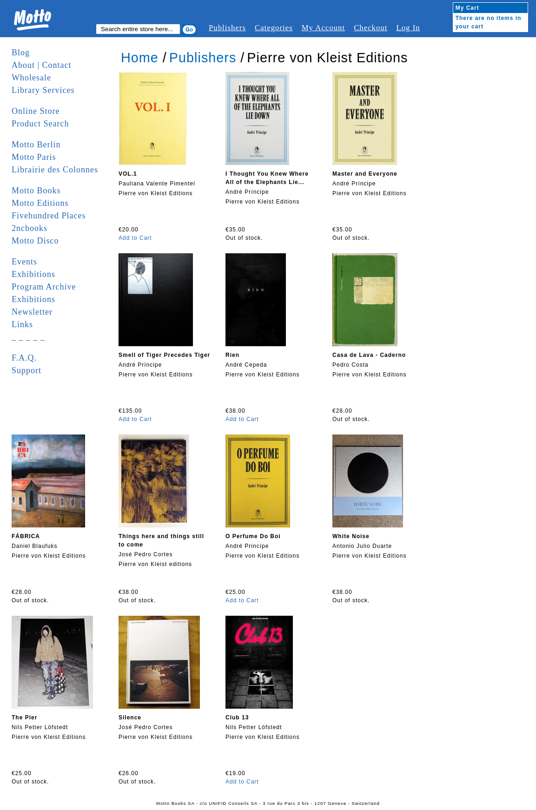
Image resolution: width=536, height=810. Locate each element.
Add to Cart (135, 238)
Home (140, 57)
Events (24, 261)
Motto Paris (34, 157)
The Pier (24, 717)
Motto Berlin (36, 144)
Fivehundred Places (49, 215)
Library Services (43, 90)
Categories (274, 27)
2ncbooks (29, 228)
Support (26, 370)
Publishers (227, 27)
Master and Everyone (364, 174)
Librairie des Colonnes (55, 169)
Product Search (40, 123)
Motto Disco (35, 240)
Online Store (36, 111)
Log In (408, 27)
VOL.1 (128, 174)
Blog (21, 52)
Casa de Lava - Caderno (369, 355)
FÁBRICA (26, 536)
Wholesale (31, 77)
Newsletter (32, 311)
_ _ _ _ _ (28, 337)
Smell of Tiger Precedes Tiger (164, 355)
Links (22, 324)
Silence (130, 717)
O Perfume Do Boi (253, 536)
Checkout (370, 27)
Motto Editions (40, 203)
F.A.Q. (24, 357)
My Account (323, 27)
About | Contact (42, 65)
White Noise (351, 536)
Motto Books (36, 190)
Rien (232, 355)
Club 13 (237, 717)
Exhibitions (33, 274)
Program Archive (44, 286)
